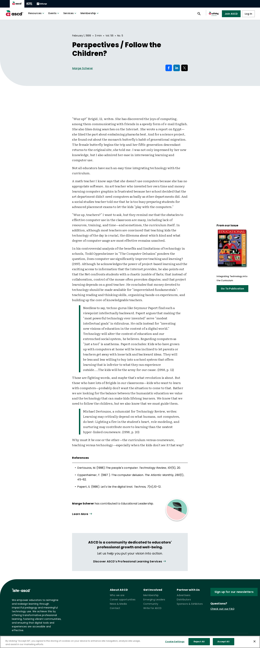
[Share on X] (184, 68)
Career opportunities (122, 599)
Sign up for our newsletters (234, 592)
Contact (115, 608)
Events (54, 13)
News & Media (118, 604)
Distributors (184, 599)
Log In (248, 13)
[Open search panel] (199, 14)
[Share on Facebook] (168, 68)
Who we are (117, 595)
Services (70, 13)
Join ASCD (231, 13)
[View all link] (130, 561)
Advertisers (183, 595)
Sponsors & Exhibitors (190, 604)
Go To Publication (232, 288)
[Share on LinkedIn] (176, 68)
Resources (36, 13)
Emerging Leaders (154, 599)
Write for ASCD (152, 608)
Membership (89, 13)
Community (150, 604)
